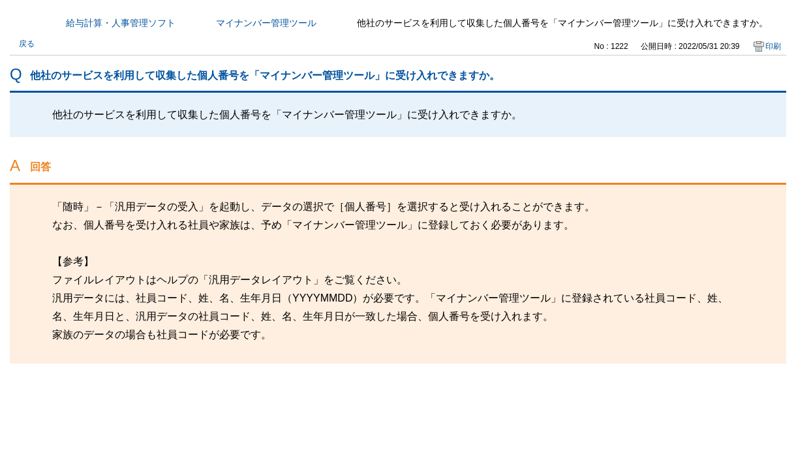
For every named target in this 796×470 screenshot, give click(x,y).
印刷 (773, 46)
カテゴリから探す (17, 22)
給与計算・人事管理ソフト (121, 23)
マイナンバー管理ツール (266, 23)
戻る (27, 43)
